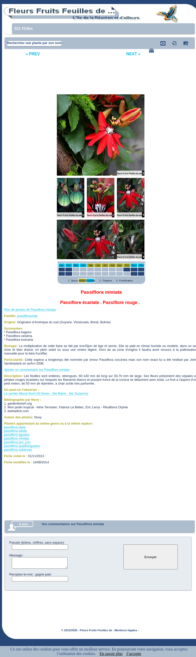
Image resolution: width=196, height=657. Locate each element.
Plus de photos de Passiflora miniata (30, 309)
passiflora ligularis (17, 435)
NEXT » (133, 54)
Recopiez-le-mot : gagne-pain (30, 574)
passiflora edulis (15, 431)
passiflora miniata (16, 438)
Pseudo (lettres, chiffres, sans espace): (37, 542)
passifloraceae (27, 316)
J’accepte (133, 653)
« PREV (33, 54)
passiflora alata (15, 427)
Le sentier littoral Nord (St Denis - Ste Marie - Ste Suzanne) (46, 393)
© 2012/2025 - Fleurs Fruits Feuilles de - (87, 630)
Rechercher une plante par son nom (34, 43)
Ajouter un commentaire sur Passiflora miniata (37, 370)
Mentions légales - (126, 630)
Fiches (24, 28)
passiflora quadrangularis (22, 446)
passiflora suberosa (18, 450)
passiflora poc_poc (17, 442)
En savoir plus (111, 653)
